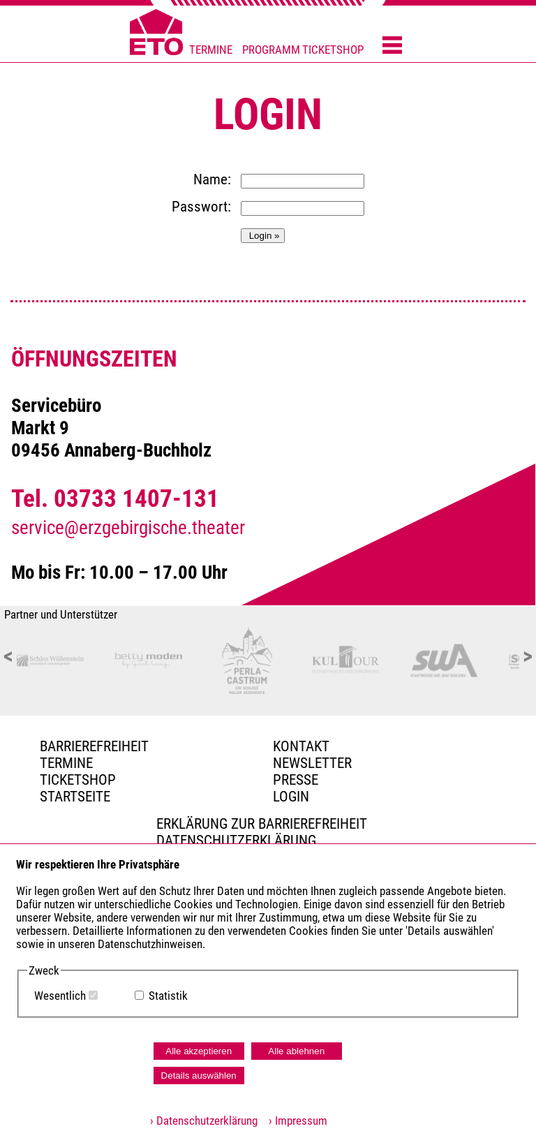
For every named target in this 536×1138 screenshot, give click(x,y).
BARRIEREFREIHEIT (94, 746)
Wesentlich (60, 996)
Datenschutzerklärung (236, 840)
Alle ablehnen (296, 1051)
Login (291, 796)
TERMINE (210, 50)
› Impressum (293, 1121)
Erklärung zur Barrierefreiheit (261, 823)
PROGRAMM (271, 50)
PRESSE (295, 779)
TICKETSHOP (333, 50)
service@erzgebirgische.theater (128, 528)
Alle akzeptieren (198, 1051)
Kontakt (301, 746)
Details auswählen (199, 1075)
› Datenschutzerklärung (204, 1121)
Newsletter (312, 763)
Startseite (75, 796)
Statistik (168, 996)
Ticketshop (78, 779)
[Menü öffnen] (392, 46)
